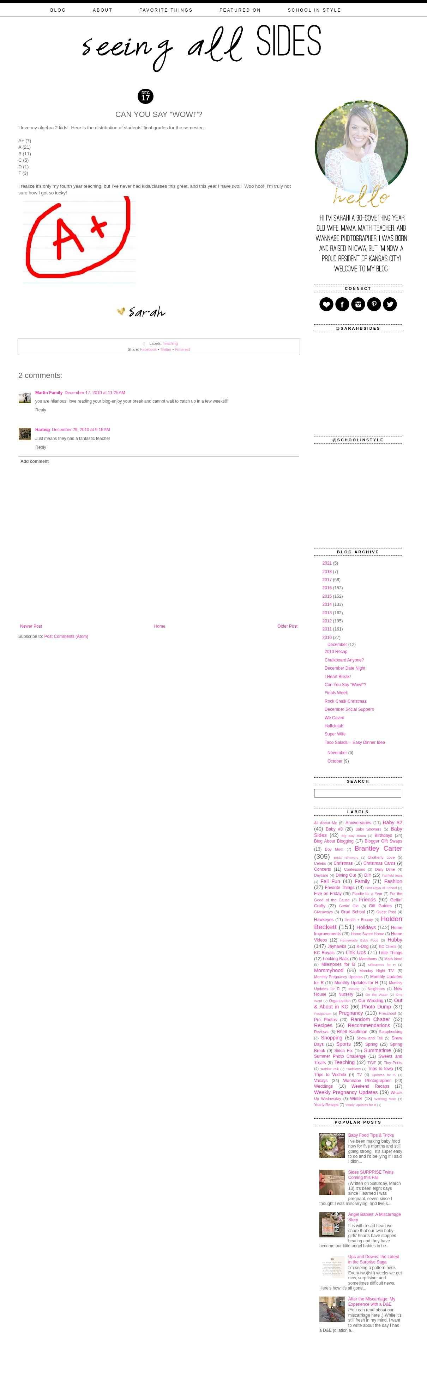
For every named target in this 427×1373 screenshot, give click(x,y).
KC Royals (324, 952)
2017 (328, 579)
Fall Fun (330, 881)
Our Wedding (371, 1000)
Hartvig (42, 429)
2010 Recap (336, 651)
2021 (328, 563)
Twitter (166, 349)
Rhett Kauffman (352, 1031)
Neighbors (376, 989)
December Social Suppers (349, 709)
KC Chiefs (387, 946)
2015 (328, 596)
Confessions (354, 869)
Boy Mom (334, 849)
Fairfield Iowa (392, 875)
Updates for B (384, 1075)
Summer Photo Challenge (340, 1056)
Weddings (323, 1086)
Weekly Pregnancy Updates (346, 1092)
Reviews (321, 1032)
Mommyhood (328, 970)
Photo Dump (376, 1006)
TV (359, 1075)
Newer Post (31, 626)
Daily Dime (385, 869)
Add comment (34, 461)
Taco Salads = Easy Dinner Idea (355, 742)
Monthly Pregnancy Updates (338, 977)
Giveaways (323, 912)
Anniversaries (358, 822)
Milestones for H (382, 965)
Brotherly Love (381, 857)
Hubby (394, 940)
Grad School (353, 911)
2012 (328, 621)
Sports (343, 1044)
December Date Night (345, 668)
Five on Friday (328, 893)
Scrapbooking (390, 1032)
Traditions (353, 1069)
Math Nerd (393, 959)
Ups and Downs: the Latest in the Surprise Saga (373, 1259)
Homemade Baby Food (359, 940)
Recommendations (369, 1025)
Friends (367, 899)
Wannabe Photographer (367, 1080)
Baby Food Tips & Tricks (371, 1135)
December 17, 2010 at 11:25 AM (95, 392)
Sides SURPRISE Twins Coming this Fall (371, 1175)
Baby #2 (392, 822)
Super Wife (335, 734)
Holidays (366, 927)
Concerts (322, 869)
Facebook (148, 349)
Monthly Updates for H (356, 982)
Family (362, 881)
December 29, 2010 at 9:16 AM (81, 429)
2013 (328, 612)
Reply (40, 410)
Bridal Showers (346, 857)
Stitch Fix (343, 1050)
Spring (371, 1044)
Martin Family (48, 392)
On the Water (376, 994)
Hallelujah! (334, 725)
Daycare (321, 875)
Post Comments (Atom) (66, 636)
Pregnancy (351, 1013)
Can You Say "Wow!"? (345, 684)
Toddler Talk (329, 1069)
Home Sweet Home (367, 934)
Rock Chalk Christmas (346, 701)
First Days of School (381, 888)
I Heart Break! (338, 676)
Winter (356, 1098)
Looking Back (336, 958)
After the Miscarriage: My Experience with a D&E (371, 1301)
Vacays (320, 1080)
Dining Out (346, 875)
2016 (328, 587)
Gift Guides (380, 905)
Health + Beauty (359, 920)
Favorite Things (340, 887)
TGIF (372, 1063)
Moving (354, 989)
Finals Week (336, 692)
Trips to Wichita (330, 1074)
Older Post (287, 626)
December (337, 644)
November (337, 752)
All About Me (325, 823)
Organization (339, 1001)
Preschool (387, 1013)
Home (160, 626)
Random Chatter (370, 1019)
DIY (367, 875)
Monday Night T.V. (377, 971)
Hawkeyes (323, 919)
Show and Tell (370, 1038)
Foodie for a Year (367, 893)
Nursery (345, 994)
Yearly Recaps (326, 1104)
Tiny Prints (393, 1063)
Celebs (320, 863)
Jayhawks (336, 946)
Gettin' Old (349, 906)
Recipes (323, 1025)
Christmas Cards (379, 863)
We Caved (334, 717)
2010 (328, 637)
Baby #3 (334, 829)
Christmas (343, 863)
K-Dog (362, 946)
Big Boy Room (353, 836)
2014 (328, 604)
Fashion (393, 881)
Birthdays (383, 835)
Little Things (390, 952)
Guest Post (386, 912)
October (335, 761)
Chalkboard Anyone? (344, 660)
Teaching (170, 343)
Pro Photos (325, 1019)
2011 (328, 629)
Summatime (377, 1050)
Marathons (368, 959)
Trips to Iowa (380, 1068)
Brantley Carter (378, 848)
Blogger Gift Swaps (383, 841)
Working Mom (385, 1099)
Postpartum (322, 1013)
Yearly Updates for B (360, 1105)
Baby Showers (368, 829)
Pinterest (182, 349)
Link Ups (356, 952)
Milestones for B (338, 964)
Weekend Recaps (370, 1086)
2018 (328, 571)
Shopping (332, 1037)
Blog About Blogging (334, 841)
